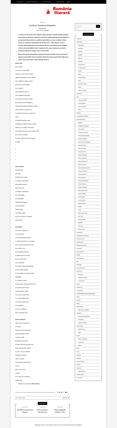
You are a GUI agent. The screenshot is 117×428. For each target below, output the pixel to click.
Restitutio (80, 222)
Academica (79, 38)
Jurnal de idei (81, 64)
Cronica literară (81, 200)
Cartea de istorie (82, 164)
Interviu (78, 300)
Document (79, 248)
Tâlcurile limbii (80, 374)
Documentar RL (80, 251)
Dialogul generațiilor (81, 245)
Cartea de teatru (82, 184)
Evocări (78, 284)
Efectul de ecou (81, 329)
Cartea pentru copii (82, 190)
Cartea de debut (82, 148)
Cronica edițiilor (82, 193)
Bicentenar (80, 274)
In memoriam (80, 290)
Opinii (79, 74)
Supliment (79, 368)
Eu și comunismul (81, 268)
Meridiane (42, 22)
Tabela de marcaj (82, 90)
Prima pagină (20, 1)
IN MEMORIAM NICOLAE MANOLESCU (86, 293)
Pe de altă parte (82, 77)
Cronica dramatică (82, 100)
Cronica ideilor (81, 197)
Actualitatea (79, 42)
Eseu (78, 261)
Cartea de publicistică (83, 180)
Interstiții (80, 61)
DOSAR (78, 255)
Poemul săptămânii (82, 339)
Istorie (78, 303)
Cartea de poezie (82, 174)
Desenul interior (82, 203)
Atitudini (79, 113)
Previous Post (21, 398)
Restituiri (79, 358)
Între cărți (80, 216)
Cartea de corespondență (84, 142)
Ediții (68, 1)
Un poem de (81, 342)
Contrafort (80, 48)
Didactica (80, 51)
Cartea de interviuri (82, 161)
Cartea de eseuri (82, 151)
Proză (78, 348)
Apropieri (80, 122)
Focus (79, 210)
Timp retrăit (79, 377)
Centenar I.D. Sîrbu (82, 277)
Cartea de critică (82, 145)
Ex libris (80, 206)
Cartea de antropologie (83, 135)
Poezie (78, 335)
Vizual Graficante (49, 425)
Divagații (80, 55)
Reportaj (79, 355)
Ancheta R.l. (79, 93)
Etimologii (79, 264)
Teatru (79, 109)
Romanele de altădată (83, 310)
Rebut (79, 332)
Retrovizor (80, 226)
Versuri (79, 345)
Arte (78, 97)
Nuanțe (80, 71)
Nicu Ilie (43, 425)
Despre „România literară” (32, 1)
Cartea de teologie (82, 187)
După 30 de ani (81, 371)
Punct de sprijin (82, 219)
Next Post (65, 398)
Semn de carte (81, 229)
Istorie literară (80, 306)
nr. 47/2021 (46, 30)
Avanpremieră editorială (82, 116)
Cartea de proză (82, 177)
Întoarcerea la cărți (82, 213)
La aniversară (81, 281)
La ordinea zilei (81, 68)
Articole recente (60, 1)
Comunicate (79, 232)
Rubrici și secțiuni (47, 1)
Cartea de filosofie (82, 158)
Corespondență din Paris (84, 316)
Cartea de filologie (82, 155)
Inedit (78, 297)
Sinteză (78, 364)
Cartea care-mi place (83, 132)
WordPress (79, 425)
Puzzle (79, 87)
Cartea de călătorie (82, 138)
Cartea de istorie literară (84, 168)
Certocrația (80, 45)
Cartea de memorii (82, 171)
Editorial (80, 58)
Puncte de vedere (82, 84)
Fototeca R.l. (80, 287)
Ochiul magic (80, 326)
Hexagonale (81, 319)
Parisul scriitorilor (82, 322)
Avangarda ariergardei (83, 126)
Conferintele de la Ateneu (83, 235)
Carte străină (81, 129)
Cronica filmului (82, 103)
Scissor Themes (63, 425)
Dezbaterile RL (80, 242)
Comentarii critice (81, 119)
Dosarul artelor (80, 258)
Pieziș (79, 80)
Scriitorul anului (80, 361)
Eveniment (79, 271)
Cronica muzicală (82, 106)
